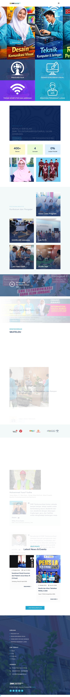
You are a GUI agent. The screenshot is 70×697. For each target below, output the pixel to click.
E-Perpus (13, 659)
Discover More (16, 42)
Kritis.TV (33, 687)
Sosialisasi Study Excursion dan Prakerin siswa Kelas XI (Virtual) (21, 575)
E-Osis (12, 653)
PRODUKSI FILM (17, 78)
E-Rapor (13, 651)
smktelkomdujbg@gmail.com (19, 674)
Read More (27, 586)
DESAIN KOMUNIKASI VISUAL (52, 78)
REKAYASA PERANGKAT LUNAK (52, 98)
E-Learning (13, 656)
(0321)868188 (24, 671)
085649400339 (16, 671)
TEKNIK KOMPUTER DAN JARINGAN (17, 98)
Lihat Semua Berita (35, 608)
